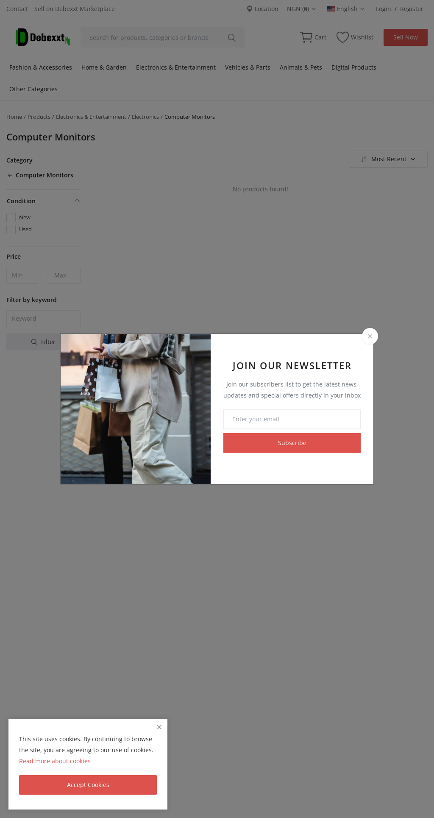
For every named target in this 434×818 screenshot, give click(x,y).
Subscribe (292, 443)
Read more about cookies (55, 761)
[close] (159, 727)
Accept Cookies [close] (88, 785)
